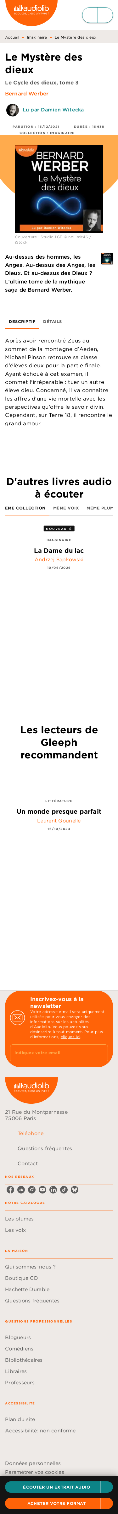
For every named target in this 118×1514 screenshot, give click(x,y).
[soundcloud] (21, 1189)
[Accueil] (31, 15)
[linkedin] (53, 1189)
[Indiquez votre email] (51, 1053)
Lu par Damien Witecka (53, 109)
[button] (59, 1487)
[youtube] (42, 1189)
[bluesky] (74, 1189)
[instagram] (31, 1189)
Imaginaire (37, 37)
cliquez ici (70, 1036)
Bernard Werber (26, 93)
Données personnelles (33, 1463)
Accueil (12, 37)
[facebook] (10, 1189)
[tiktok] (64, 1189)
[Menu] (97, 15)
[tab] (22, 321)
